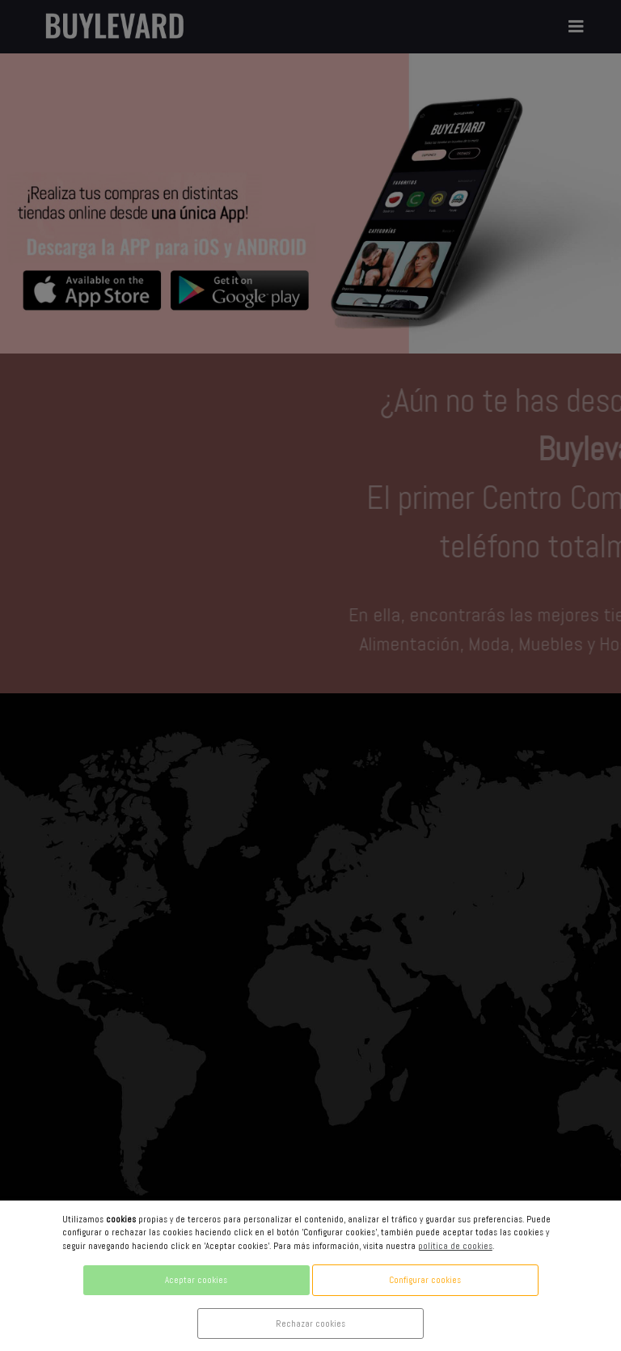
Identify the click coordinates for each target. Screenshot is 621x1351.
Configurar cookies (425, 1279)
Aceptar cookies (196, 1279)
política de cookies (455, 1245)
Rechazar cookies (310, 1323)
